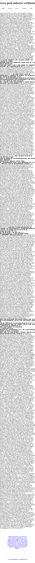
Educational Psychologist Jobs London (17, 542)
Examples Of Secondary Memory (19, 547)
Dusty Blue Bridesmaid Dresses (17, 541)
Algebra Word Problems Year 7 (16, 540)
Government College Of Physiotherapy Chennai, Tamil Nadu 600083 (17, 546)
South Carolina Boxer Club (19, 538)
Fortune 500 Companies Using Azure (17, 539)
